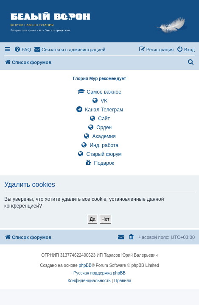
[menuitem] (22, 49)
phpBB (85, 265)
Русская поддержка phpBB (99, 273)
